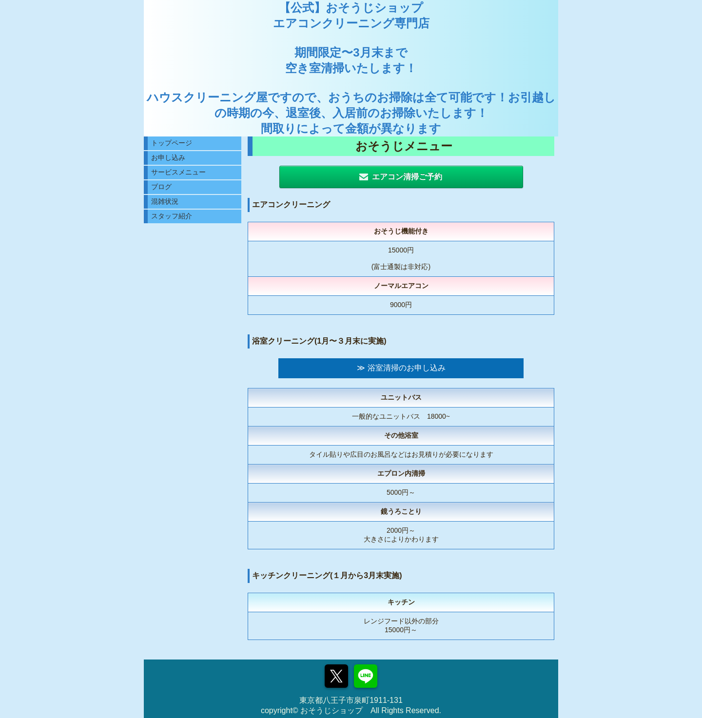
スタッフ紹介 (171, 216)
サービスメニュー (178, 172)
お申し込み (168, 157)
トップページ (171, 143)
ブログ (161, 187)
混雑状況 (164, 201)
